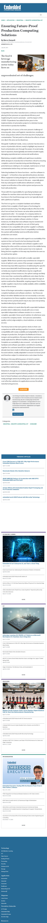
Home (3, 20)
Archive (3, 900)
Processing (4, 861)
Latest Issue (4, 898)
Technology (5, 848)
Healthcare (4, 886)
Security (3, 863)
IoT (2, 853)
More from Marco (18, 414)
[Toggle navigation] (41, 14)
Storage (3, 869)
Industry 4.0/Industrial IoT (34, 20)
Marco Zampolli (9, 40)
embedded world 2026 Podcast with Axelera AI (15, 576)
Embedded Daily (5, 911)
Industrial (19, 20)
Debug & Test (4, 871)
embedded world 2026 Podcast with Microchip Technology (18, 733)
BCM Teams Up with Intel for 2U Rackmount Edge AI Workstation (19, 800)
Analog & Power (5, 858)
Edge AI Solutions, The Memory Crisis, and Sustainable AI (18, 667)
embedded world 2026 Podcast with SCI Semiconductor (17, 718)
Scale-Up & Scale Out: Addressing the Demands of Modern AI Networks (21, 570)
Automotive (4, 878)
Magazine (4, 895)
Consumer (33, 424)
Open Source (4, 856)
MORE (23, 599)
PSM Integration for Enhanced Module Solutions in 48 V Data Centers (21, 793)
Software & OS (5, 866)
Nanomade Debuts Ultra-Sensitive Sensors (14, 651)
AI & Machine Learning (7, 851)
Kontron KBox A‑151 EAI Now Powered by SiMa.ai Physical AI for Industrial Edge (23, 583)
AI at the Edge (5, 916)
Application (10, 20)
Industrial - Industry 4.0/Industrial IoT (15, 424)
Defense (4, 891)
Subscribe (23, 389)
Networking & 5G (5, 888)
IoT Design (4, 909)
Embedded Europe (6, 914)
